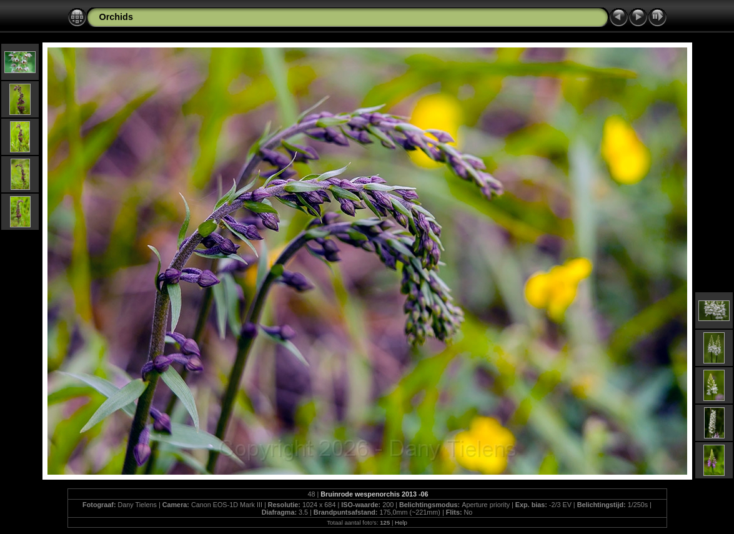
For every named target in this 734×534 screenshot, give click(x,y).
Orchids (116, 17)
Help (401, 522)
